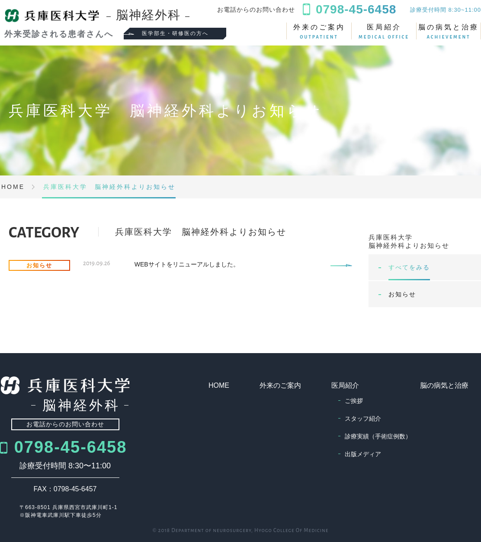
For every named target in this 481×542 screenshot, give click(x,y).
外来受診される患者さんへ (57, 34)
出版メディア (363, 454)
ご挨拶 (354, 401)
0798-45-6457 (75, 489)
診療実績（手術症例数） (378, 436)
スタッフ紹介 (363, 418)
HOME (218, 385)
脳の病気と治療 (449, 31)
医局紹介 (384, 31)
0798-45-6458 (70, 447)
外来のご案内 (319, 31)
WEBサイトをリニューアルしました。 (187, 264)
